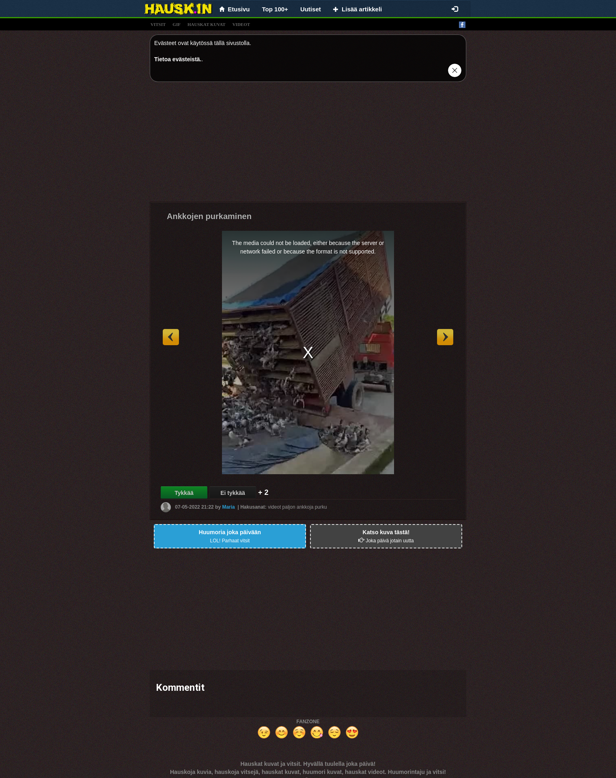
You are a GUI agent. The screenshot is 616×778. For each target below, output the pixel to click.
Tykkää (183, 493)
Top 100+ (275, 9)
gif (176, 24)
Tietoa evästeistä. (177, 59)
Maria (228, 507)
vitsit (158, 24)
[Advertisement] (308, 145)
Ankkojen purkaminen (209, 216)
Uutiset (310, 9)
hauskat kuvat (206, 24)
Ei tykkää (232, 493)
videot (241, 24)
